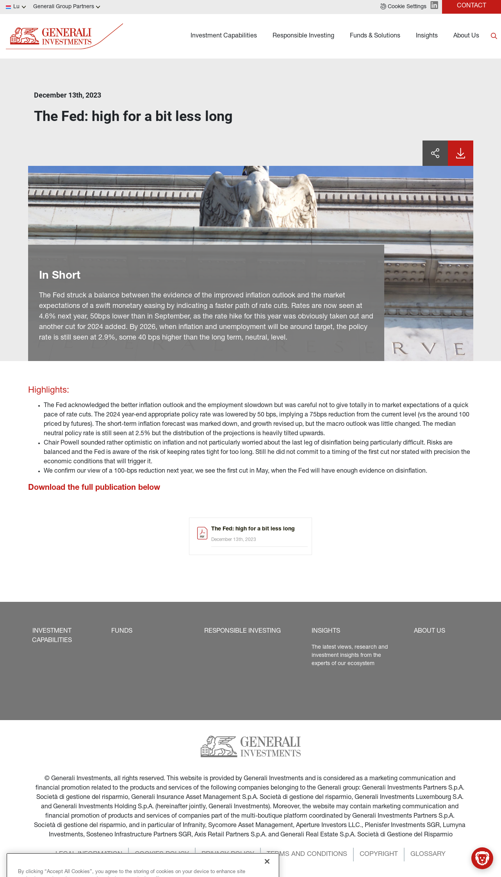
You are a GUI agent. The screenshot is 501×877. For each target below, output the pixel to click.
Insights (427, 36)
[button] (403, 7)
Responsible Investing (303, 36)
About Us (466, 36)
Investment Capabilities (224, 36)
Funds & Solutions (375, 36)
